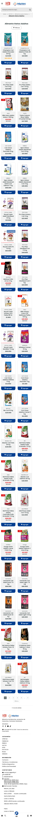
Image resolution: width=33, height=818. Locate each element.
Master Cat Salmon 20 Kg (25, 477)
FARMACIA (5, 741)
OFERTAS (4, 739)
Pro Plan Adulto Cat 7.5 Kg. (24, 85)
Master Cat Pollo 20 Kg (8, 443)
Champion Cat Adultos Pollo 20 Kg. (25, 52)
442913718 (6, 774)
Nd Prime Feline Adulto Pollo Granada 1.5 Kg (8, 478)
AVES (3, 747)
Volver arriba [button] (16, 707)
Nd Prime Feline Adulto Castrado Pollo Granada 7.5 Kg (8, 513)
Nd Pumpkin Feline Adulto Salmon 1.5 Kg (25, 681)
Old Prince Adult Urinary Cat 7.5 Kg (8, 681)
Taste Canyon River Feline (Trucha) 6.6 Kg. (25, 117)
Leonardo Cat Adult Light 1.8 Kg (25, 614)
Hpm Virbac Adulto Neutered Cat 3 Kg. (25, 182)
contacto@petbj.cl (9, 772)
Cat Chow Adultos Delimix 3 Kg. (8, 379)
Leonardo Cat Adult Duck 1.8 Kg (8, 614)
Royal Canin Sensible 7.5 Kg (8, 348)
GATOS (10, 14)
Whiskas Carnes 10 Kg (25, 348)
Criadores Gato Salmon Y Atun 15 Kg (24, 647)
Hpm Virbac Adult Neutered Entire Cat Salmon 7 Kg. (8, 182)
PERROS (4, 743)
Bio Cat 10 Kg (8, 410)
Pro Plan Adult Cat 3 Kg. (8, 85)
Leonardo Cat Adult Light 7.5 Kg (25, 582)
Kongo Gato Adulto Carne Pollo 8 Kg (8, 548)
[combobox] (16, 10)
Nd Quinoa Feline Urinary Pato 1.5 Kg (8, 647)
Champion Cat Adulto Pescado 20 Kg (8, 52)
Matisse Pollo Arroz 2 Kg (8, 280)
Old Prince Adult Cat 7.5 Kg (24, 512)
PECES (4, 751)
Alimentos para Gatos (21, 14)
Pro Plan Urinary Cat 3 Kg (25, 215)
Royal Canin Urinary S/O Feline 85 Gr (8, 313)
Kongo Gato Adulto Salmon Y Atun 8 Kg (25, 548)
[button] (8, 62)
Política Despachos (8, 764)
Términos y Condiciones (10, 762)
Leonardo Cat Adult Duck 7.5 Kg (8, 582)
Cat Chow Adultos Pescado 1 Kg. (25, 379)
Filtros (16, 28)
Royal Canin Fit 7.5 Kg (8, 247)
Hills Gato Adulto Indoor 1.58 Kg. (8, 116)
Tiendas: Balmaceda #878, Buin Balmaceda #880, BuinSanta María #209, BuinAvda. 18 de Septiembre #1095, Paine (14, 781)
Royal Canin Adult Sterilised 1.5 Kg (8, 216)
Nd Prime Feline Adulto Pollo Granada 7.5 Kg (24, 444)
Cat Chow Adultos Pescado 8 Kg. (8, 149)
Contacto (5, 760)
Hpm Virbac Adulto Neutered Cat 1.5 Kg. (25, 149)
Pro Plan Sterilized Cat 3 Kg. (24, 281)
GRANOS (4, 753)
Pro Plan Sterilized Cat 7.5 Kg (25, 248)
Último (17, 701)
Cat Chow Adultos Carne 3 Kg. (25, 412)
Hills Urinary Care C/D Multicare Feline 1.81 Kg (24, 314)
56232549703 (7, 776)
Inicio (4, 14)
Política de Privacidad (9, 766)
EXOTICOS (5, 749)
